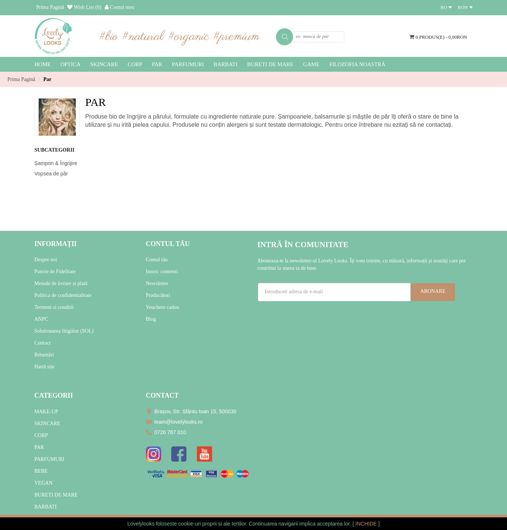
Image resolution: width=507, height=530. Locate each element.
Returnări (44, 355)
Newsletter (157, 283)
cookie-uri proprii (197, 524)
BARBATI (46, 507)
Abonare (433, 291)
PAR (39, 447)
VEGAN (44, 483)
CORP (41, 435)
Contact (43, 343)
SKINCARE (48, 423)
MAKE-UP (46, 411)
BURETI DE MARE (56, 495)
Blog (151, 319)
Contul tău (157, 259)
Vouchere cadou (162, 307)
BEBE (41, 471)
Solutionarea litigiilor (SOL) (64, 331)
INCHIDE (366, 524)
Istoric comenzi (162, 271)
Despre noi (46, 259)
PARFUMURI (49, 459)
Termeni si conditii (54, 307)
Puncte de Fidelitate (55, 271)
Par (47, 79)
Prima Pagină (21, 79)
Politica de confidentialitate (63, 295)
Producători (158, 295)
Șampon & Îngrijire (56, 163)
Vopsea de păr (51, 174)
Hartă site (45, 366)
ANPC (41, 319)
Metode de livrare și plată (61, 283)
